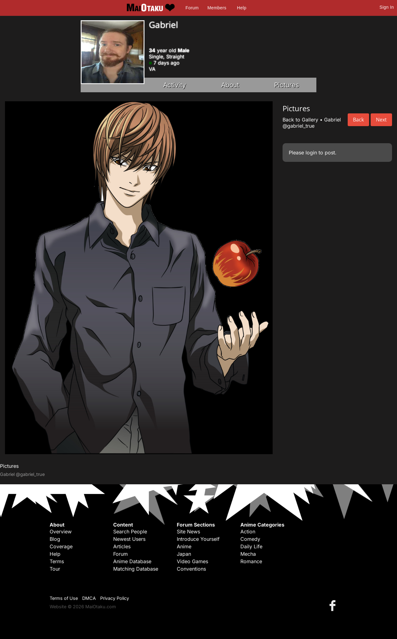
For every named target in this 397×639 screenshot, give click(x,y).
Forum (191, 7)
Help (241, 7)
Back (358, 119)
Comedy (250, 539)
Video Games (192, 561)
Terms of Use (64, 598)
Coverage (61, 546)
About (230, 85)
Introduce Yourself (198, 539)
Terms (57, 561)
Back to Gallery (300, 119)
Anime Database (132, 561)
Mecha (248, 554)
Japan (184, 554)
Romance (251, 561)
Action (247, 531)
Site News (188, 531)
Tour (55, 569)
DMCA (89, 598)
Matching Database (135, 569)
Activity (174, 85)
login (311, 152)
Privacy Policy (114, 598)
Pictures (286, 85)
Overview (61, 531)
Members (216, 7)
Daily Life (251, 546)
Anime (184, 546)
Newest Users (129, 539)
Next (381, 119)
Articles (122, 546)
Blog (55, 539)
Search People (130, 531)
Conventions (191, 569)
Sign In (387, 7)
